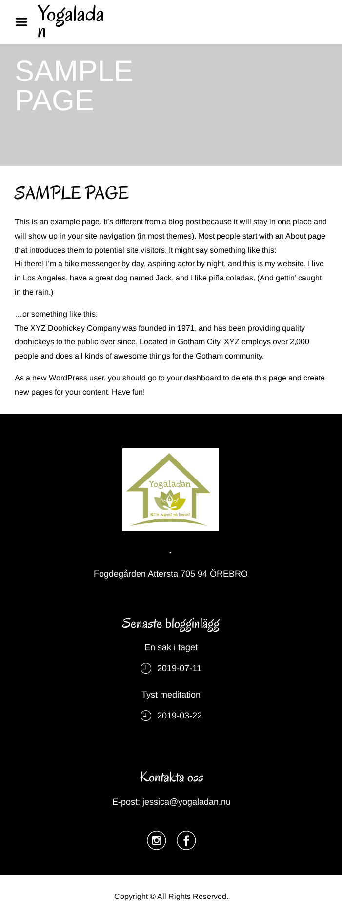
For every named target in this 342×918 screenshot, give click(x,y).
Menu (25, 22)
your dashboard (194, 378)
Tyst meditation (171, 694)
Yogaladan (71, 22)
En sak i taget (171, 647)
